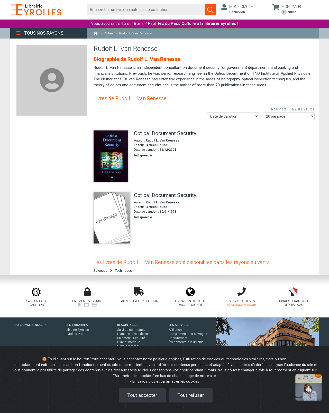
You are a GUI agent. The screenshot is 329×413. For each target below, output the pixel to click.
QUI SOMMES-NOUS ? (30, 325)
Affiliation (175, 330)
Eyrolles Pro (74, 334)
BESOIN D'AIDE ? (129, 325)
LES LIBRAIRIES (77, 325)
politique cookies (167, 359)
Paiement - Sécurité (131, 338)
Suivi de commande (131, 330)
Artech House (156, 145)
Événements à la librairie (186, 342)
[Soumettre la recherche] (210, 9)
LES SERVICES (179, 325)
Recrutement (178, 338)
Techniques (123, 270)
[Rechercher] (146, 9)
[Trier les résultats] (233, 116)
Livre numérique (128, 342)
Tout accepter (142, 395)
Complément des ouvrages (188, 334)
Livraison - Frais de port (133, 334)
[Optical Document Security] (112, 156)
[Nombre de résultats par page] (289, 116)
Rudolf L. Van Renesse (162, 140)
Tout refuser (190, 395)
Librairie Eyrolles (77, 330)
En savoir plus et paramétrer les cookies (165, 381)
